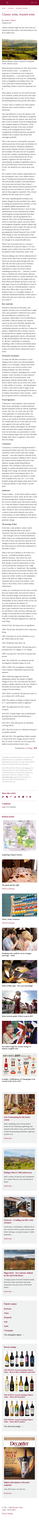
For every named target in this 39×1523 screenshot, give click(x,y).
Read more (9, 1138)
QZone (15, 797)
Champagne (8, 1330)
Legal (4, 1510)
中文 (36, 2)
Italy (6, 1322)
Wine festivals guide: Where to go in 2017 (17, 1016)
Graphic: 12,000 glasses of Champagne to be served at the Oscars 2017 (18, 1080)
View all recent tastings (13, 1426)
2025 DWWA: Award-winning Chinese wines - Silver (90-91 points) (18, 1421)
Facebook (26, 797)
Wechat (7, 797)
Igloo (14, 1510)
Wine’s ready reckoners (11, 919)
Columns (10, 8)
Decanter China (19, 3)
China (6, 1313)
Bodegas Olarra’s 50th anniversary (18, 1172)
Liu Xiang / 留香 (31, 748)
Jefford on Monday (22, 8)
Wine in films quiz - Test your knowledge (17, 986)
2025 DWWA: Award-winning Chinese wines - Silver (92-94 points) (18, 1396)
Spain (6, 1326)
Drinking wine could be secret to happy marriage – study (17, 954)
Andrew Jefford (9, 20)
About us (28, 768)
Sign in (4, 807)
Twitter (23, 797)
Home (3, 8)
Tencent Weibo (11, 797)
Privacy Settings (7, 1513)
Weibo (3, 797)
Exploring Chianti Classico (12, 855)
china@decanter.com (9, 777)
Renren (19, 797)
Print (30, 797)
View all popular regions (14, 1335)
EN (32, 2)
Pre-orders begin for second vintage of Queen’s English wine (16, 1047)
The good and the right (10, 885)
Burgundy (8, 1317)
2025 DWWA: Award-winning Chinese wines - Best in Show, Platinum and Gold (19, 1371)
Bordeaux (7, 1309)
